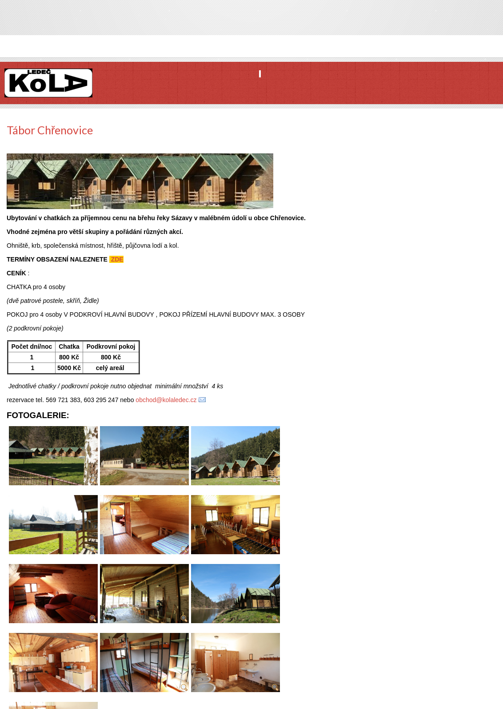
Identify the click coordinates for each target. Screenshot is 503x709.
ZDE (116, 259)
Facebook (465, 23)
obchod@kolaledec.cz (166, 399)
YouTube (495, 23)
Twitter (480, 23)
